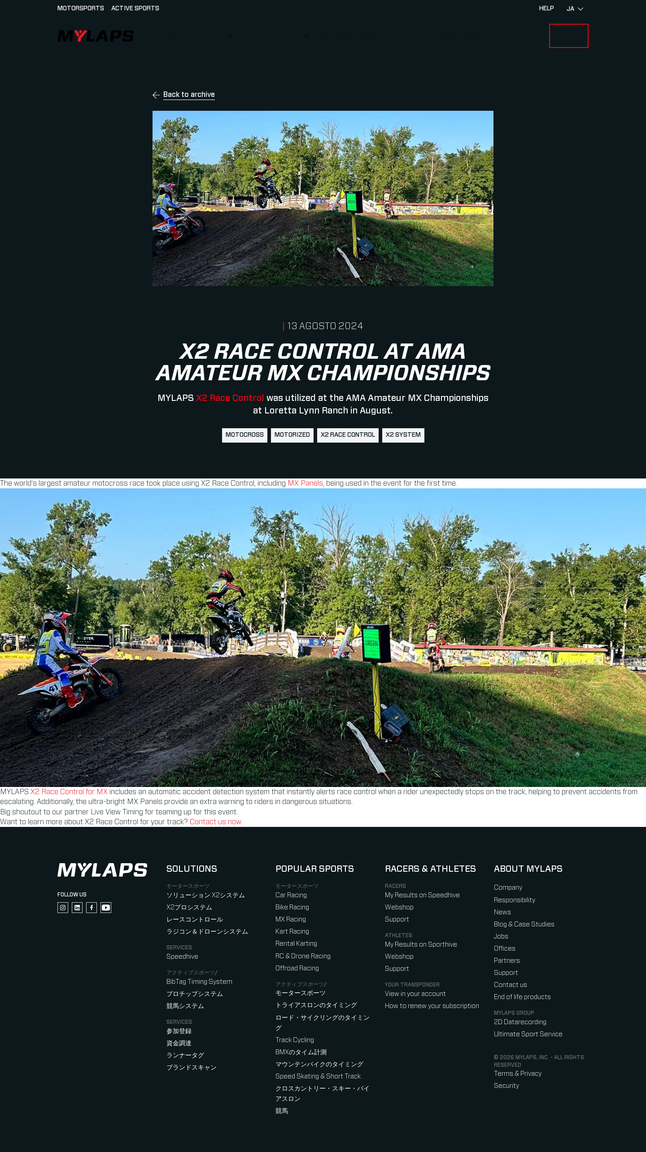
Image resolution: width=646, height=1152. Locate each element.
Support (397, 919)
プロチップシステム (194, 994)
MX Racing (290, 919)
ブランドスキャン (191, 1067)
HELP (546, 8)
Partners (507, 960)
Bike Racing (292, 907)
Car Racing (291, 895)
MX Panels (305, 483)
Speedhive (182, 956)
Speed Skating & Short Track (318, 1076)
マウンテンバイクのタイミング (319, 1064)
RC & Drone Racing (303, 956)
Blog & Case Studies (524, 924)
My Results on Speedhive (422, 895)
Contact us (510, 985)
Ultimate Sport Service (528, 1034)
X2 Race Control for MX (68, 792)
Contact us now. (216, 822)
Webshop (399, 907)
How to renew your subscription (432, 1006)
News (502, 912)
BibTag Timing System (199, 981)
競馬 (281, 1111)
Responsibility (514, 900)
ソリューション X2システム (205, 895)
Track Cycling (294, 1040)
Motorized (292, 435)
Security (506, 1085)
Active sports (135, 8)
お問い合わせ (460, 35)
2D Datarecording (520, 1022)
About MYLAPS (271, 35)
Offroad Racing (297, 968)
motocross (245, 435)
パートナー (410, 35)
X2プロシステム (189, 907)
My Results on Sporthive (421, 944)
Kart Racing (292, 931)
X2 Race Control (229, 398)
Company (508, 887)
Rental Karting (296, 943)
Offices (504, 948)
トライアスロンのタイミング (316, 1005)
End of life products (522, 997)
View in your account (415, 994)
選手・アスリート (193, 35)
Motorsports (80, 8)
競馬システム (185, 1006)
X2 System (403, 435)
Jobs (501, 936)
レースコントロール (194, 919)
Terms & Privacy (517, 1073)
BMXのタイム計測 (301, 1052)
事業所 (370, 35)
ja (575, 9)
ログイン (568, 35)
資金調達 (179, 1043)
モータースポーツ (300, 993)
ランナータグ (185, 1055)
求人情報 (334, 35)
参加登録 (179, 1031)
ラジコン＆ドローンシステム (207, 931)
